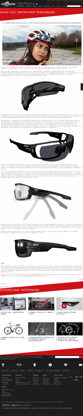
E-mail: (51, 357)
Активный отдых (47, 384)
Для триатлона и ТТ (7, 381)
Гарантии (52, 408)
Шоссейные (5, 378)
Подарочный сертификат (61, 378)
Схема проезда (5, 408)
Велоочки (56, 381)
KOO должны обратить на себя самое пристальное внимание (36, 274)
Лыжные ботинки (6, 396)
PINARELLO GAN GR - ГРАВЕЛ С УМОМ (41, 313)
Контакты (70, 0)
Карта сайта (12, 408)
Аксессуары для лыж (8, 389)
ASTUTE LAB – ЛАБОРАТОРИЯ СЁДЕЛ (12, 313)
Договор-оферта (35, 408)
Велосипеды (20, 6)
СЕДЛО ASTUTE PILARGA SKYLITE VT (67, 313)
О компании (4, 370)
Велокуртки (36, 381)
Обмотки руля (58, 384)
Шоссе (44, 378)
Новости (53, 0)
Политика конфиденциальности (23, 408)
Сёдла (17, 379)
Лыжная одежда (6, 394)
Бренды (59, 6)
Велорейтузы (36, 384)
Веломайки (36, 378)
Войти (74, 0)
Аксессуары (47, 6)
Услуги (64, 6)
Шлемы (56, 379)
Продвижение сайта (6, 405)
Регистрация (79, 0)
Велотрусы (36, 379)
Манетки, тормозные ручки (23, 384)
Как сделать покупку (53, 370)
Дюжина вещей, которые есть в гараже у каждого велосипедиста (41, 339)
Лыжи (53, 6)
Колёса (17, 381)
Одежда (35, 6)
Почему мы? (58, 0)
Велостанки (57, 382)
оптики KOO (64, 71)
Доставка (64, 0)
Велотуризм (46, 382)
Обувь (40, 6)
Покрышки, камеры (21, 378)
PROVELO (8, 4)
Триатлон (35, 382)
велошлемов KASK (16, 72)
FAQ (56, 408)
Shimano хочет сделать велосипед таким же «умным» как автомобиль (68, 339)
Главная (2, 9)
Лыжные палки (6, 392)
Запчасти (28, 6)
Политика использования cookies (65, 408)
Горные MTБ (5, 384)
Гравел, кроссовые (7, 379)
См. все (4, 385)
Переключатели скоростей (23, 382)
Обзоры (49, 0)
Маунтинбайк (46, 379)
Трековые (4, 382)
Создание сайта (5, 404)
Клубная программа (44, 408)
